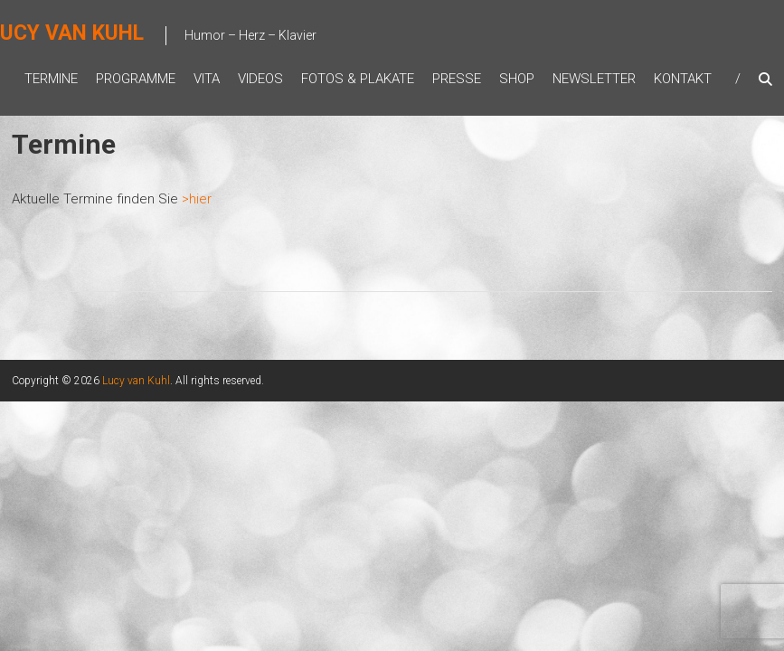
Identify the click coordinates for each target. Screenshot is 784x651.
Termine (51, 79)
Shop (516, 79)
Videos (260, 79)
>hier (197, 199)
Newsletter (594, 79)
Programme (135, 79)
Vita (207, 79)
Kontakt (683, 79)
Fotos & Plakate (357, 79)
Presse (456, 79)
